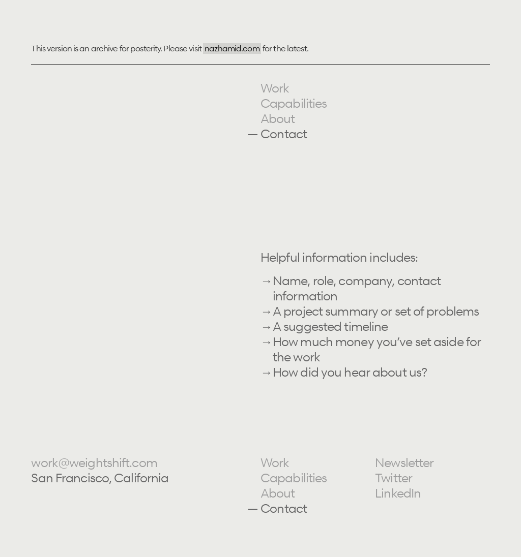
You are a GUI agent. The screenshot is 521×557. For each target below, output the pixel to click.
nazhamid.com (232, 48)
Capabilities (293, 103)
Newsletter (404, 462)
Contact (283, 134)
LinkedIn (398, 493)
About (277, 118)
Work (274, 88)
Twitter (393, 478)
